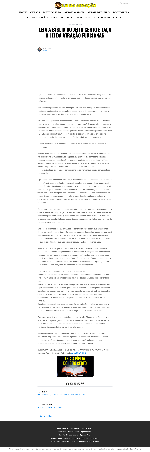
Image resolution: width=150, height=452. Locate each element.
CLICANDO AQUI (78, 368)
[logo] (75, 5)
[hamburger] (12, 3)
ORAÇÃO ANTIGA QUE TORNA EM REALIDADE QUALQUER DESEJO (61, 409)
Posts (44, 51)
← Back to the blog (45, 431)
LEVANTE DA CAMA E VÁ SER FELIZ (50, 422)
